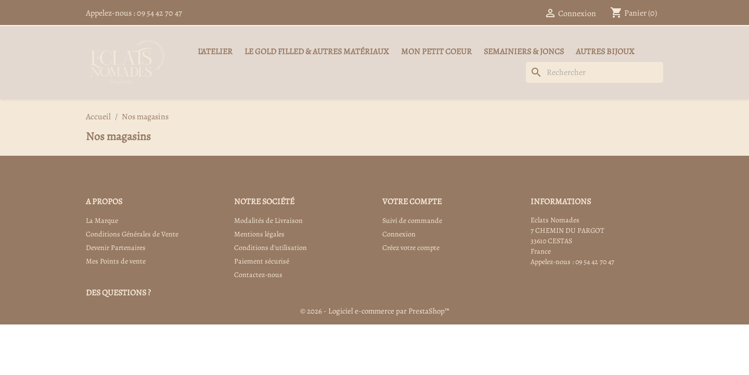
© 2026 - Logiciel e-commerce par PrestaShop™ (374, 311)
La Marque (102, 221)
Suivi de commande (412, 221)
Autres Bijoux (605, 51)
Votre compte (412, 201)
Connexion (399, 234)
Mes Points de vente (116, 261)
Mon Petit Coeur (436, 51)
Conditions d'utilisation (270, 248)
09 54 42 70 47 (159, 13)
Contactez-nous (258, 275)
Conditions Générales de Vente (132, 234)
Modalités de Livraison (268, 221)
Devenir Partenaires (116, 248)
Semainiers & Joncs (524, 51)
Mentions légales (259, 234)
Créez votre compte (411, 248)
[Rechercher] (594, 72)
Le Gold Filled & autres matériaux (316, 51)
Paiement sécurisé (261, 261)
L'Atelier (215, 51)
